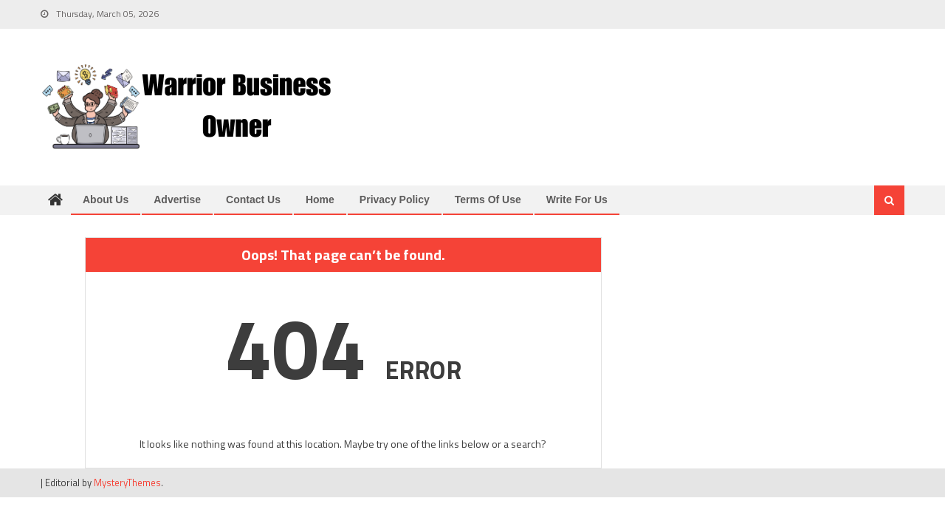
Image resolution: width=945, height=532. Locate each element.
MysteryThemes (127, 482)
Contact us (253, 199)
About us (105, 199)
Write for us (577, 199)
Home (320, 199)
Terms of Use (488, 199)
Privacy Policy (395, 199)
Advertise (177, 199)
